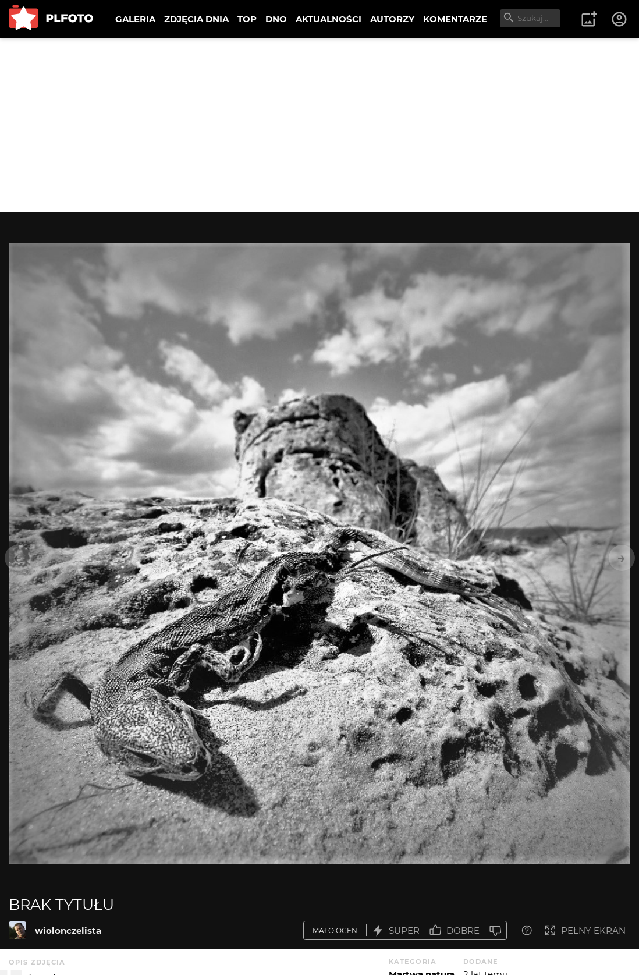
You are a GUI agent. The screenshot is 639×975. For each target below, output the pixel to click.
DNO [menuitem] (276, 18)
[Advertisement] (319, 125)
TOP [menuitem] (247, 18)
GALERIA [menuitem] (135, 18)
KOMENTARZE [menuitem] (455, 18)
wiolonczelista (68, 930)
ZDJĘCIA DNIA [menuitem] (196, 18)
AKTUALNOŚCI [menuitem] (328, 18)
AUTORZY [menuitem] (392, 18)
